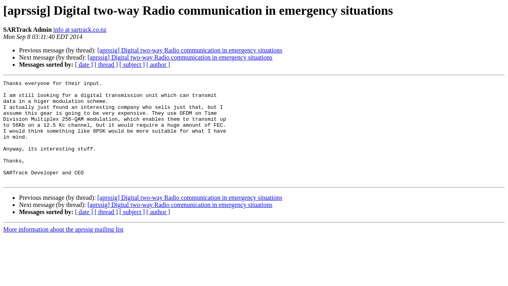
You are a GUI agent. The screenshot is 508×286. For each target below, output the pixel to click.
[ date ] (84, 64)
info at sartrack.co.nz (79, 29)
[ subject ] (132, 64)
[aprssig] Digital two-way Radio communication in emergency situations (189, 50)
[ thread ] (106, 64)
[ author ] (158, 64)
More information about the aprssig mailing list (63, 249)
